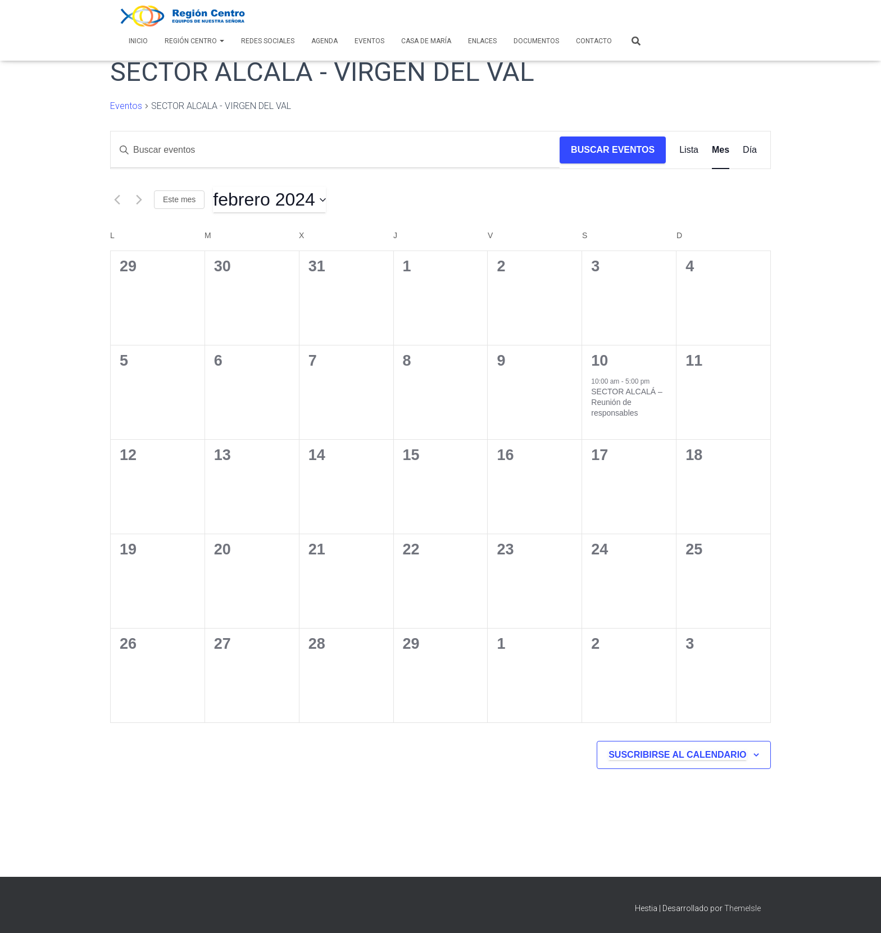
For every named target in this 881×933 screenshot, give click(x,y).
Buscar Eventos (613, 149)
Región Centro (194, 41)
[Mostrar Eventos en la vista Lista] (688, 150)
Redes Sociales (267, 41)
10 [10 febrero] (599, 360)
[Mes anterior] (117, 200)
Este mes (179, 199)
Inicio (138, 41)
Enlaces (482, 41)
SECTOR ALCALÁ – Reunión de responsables (626, 402)
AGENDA (324, 41)
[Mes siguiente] (139, 200)
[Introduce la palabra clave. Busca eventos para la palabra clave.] (335, 150)
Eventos (369, 41)
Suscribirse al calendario (677, 754)
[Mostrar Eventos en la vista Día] (750, 150)
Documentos (536, 41)
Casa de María (426, 41)
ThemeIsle (742, 908)
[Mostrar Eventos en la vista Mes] (720, 150)
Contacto (594, 41)
